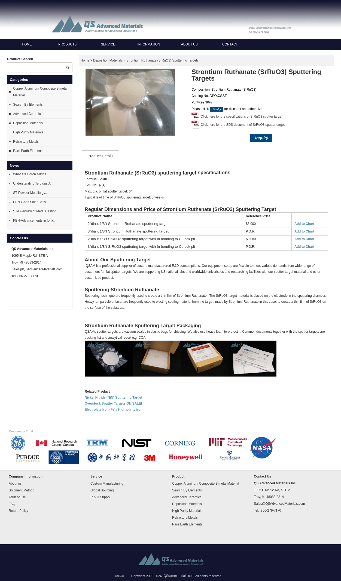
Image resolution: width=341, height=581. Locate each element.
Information (148, 44)
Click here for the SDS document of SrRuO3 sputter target (243, 124)
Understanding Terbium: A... (33, 183)
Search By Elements (28, 104)
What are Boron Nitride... (31, 174)
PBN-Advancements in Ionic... (34, 220)
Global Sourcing (102, 490)
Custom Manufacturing (106, 483)
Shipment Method (21, 490)
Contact (230, 44)
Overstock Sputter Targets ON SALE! (113, 403)
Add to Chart (304, 224)
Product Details (101, 156)
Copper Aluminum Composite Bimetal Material (40, 92)
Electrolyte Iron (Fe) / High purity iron (113, 409)
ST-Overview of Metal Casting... (36, 211)
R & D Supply (100, 497)
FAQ (12, 504)
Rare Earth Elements (28, 151)
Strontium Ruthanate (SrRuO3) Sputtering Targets (162, 61)
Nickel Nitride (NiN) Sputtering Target (113, 397)
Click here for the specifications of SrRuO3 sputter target (241, 116)
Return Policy (18, 511)
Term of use (17, 497)
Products (67, 44)
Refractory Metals (26, 141)
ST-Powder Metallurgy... (30, 193)
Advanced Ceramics (27, 114)
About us (189, 44)
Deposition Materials (28, 123)
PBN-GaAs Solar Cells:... (31, 202)
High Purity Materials (28, 132)
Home (27, 44)
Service (108, 44)
